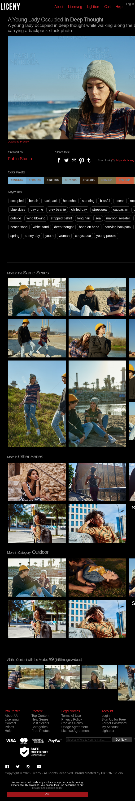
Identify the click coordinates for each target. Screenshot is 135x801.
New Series (39, 719)
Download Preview (18, 141)
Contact (10, 723)
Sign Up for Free (113, 719)
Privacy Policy (71, 719)
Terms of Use (71, 715)
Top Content (40, 715)
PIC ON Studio (112, 773)
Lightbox (93, 7)
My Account (109, 727)
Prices (9, 727)
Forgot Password (113, 723)
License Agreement (75, 731)
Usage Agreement (74, 727)
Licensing (75, 7)
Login (105, 715)
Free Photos (40, 731)
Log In (130, 4)
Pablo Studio (20, 158)
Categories (39, 727)
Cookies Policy (72, 723)
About (58, 7)
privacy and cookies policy (47, 787)
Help (118, 7)
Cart (107, 7)
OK (47, 794)
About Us (11, 715)
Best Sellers (40, 723)
